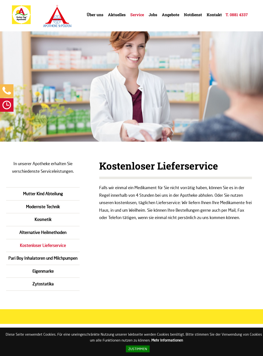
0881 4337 (239, 14)
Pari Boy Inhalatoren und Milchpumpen (42, 258)
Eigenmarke (43, 271)
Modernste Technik (43, 206)
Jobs (153, 14)
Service (137, 14)
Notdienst (193, 14)
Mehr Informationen (167, 340)
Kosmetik (43, 219)
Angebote (170, 14)
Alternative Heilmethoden (42, 232)
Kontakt (214, 14)
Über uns (95, 14)
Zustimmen (137, 349)
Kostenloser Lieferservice (43, 245)
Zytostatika (43, 283)
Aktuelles (117, 14)
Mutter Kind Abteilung (43, 193)
